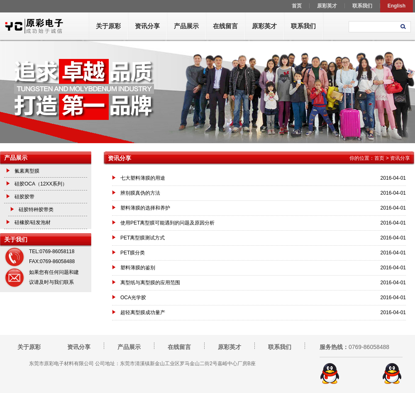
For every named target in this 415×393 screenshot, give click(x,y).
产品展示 (186, 25)
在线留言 (225, 25)
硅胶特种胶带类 (36, 209)
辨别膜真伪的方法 (140, 193)
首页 (379, 158)
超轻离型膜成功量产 (142, 312)
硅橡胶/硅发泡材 (33, 222)
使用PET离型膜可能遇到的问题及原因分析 (167, 223)
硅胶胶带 (24, 197)
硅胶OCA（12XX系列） (41, 184)
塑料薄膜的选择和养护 (145, 208)
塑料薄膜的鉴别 (137, 268)
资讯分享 (147, 25)
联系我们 (303, 25)
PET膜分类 (132, 253)
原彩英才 (264, 25)
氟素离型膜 (27, 171)
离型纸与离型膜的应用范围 (150, 283)
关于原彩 (108, 25)
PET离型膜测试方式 (142, 238)
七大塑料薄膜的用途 (142, 178)
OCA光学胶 (133, 297)
